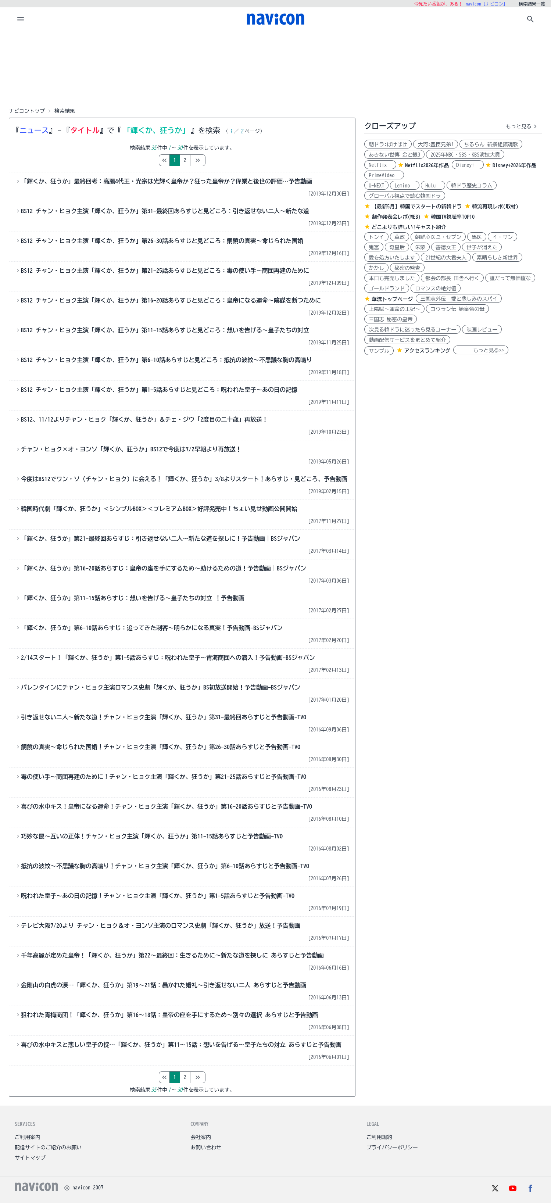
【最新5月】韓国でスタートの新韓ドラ (417, 206)
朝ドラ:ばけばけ (388, 144)
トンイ (376, 237)
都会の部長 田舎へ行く (452, 278)
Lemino (404, 185)
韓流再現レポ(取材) (495, 206)
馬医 (477, 237)
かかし (376, 268)
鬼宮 (374, 247)
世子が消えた (481, 247)
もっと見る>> (481, 350)
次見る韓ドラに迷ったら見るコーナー (412, 329)
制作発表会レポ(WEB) (396, 216)
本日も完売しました (392, 278)
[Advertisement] (275, 67)
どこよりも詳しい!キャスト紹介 (409, 227)
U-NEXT (376, 185)
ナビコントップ (27, 111)
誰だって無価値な (510, 278)
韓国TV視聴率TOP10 (453, 216)
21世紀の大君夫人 (445, 257)
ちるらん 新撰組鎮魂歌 (491, 144)
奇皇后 (397, 247)
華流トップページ (392, 299)
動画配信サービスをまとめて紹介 (407, 340)
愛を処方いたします (392, 257)
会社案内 (200, 1137)
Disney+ (467, 165)
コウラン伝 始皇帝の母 (457, 309)
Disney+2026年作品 (514, 165)
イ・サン (502, 237)
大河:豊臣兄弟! (436, 144)
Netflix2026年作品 (427, 165)
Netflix (380, 165)
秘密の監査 (407, 268)
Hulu (433, 185)
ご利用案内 (27, 1137)
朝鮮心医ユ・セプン (438, 237)
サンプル (379, 351)
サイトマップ (30, 1157)
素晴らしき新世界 (497, 257)
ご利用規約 (379, 1137)
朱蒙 (420, 247)
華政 (399, 237)
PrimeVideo (384, 175)
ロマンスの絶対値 (435, 288)
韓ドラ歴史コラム (471, 185)
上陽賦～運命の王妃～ (394, 309)
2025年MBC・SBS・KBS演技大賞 (465, 154)
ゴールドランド (387, 288)
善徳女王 (446, 247)
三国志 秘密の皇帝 (390, 319)
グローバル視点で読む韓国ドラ (405, 195)
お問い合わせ (205, 1147)
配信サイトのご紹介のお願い (48, 1147)
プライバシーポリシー (392, 1147)
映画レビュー (481, 329)
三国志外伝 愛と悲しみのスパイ (458, 298)
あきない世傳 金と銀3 (394, 154)
